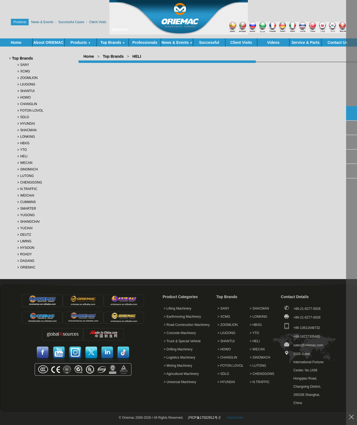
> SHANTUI (226, 341)
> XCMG (223, 317)
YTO (23, 150)
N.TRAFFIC (28, 189)
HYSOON (27, 248)
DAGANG (27, 261)
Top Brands (112, 42)
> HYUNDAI (226, 382)
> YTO (254, 333)
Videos (273, 42)
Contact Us (338, 42)
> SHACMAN (259, 308)
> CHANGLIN (227, 357)
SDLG (24, 117)
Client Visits (241, 42)
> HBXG (256, 325)
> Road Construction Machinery (186, 325)
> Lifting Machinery (177, 308)
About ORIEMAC (48, 43)
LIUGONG (27, 84)
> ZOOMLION (227, 325)
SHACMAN (28, 130)
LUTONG (27, 176)
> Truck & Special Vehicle (182, 341)
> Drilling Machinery (178, 349)
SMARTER (28, 208)
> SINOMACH (260, 357)
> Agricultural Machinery (181, 374)
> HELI (255, 341)
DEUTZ (25, 235)
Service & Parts (306, 43)
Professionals (144, 42)
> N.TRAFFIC (260, 382)
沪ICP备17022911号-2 (204, 418)
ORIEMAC (27, 267)
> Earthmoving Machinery (182, 317)
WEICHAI (27, 195)
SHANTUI (27, 91)
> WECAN (257, 349)
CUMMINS (28, 202)
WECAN (26, 163)
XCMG (25, 71)
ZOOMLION (29, 78)
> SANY (223, 308)
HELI (24, 156)
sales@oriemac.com (308, 345)
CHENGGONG (31, 182)
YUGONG (27, 215)
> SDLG (223, 374)
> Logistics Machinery (179, 357)
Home (16, 42)
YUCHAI (26, 228)
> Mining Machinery (178, 366)
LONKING (27, 137)
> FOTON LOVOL (230, 366)
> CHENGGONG (262, 374)
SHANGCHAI (30, 222)
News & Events (177, 42)
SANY (24, 65)
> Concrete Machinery (180, 333)
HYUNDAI (27, 124)
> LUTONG (258, 366)
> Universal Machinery (180, 382)
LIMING (25, 241)
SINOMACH (29, 169)
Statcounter (235, 418)
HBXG (24, 143)
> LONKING (258, 317)
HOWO (25, 97)
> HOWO (224, 349)
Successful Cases (209, 43)
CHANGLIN (28, 104)
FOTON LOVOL (31, 110)
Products (80, 42)
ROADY (26, 254)
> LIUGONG (226, 333)
